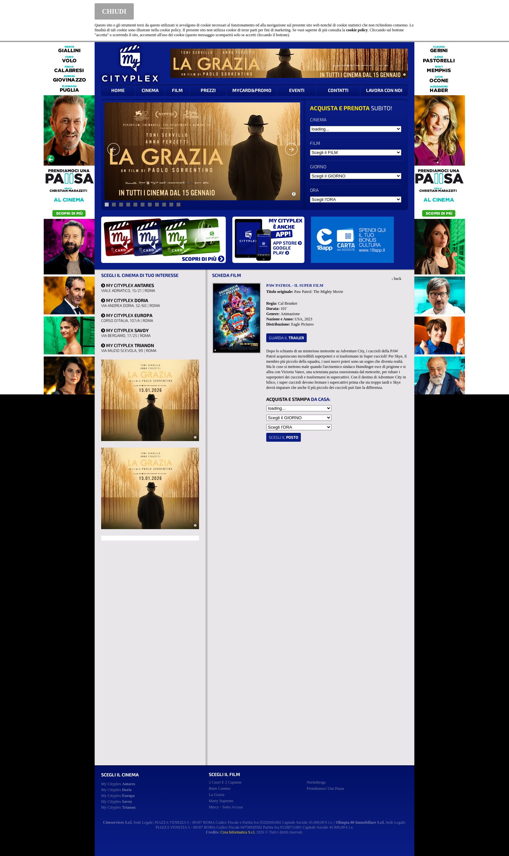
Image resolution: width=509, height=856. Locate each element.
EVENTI (296, 90)
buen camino (219, 788)
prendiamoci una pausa (325, 788)
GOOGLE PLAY (282, 250)
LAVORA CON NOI (384, 90)
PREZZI (208, 90)
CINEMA (150, 90)
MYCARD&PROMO (251, 90)
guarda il (286, 337)
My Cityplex (118, 784)
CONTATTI (338, 90)
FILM (177, 90)
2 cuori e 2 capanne (225, 782)
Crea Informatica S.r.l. (238, 832)
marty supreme (221, 801)
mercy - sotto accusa (226, 807)
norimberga (316, 782)
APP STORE (287, 243)
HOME (118, 90)
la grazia (216, 794)
